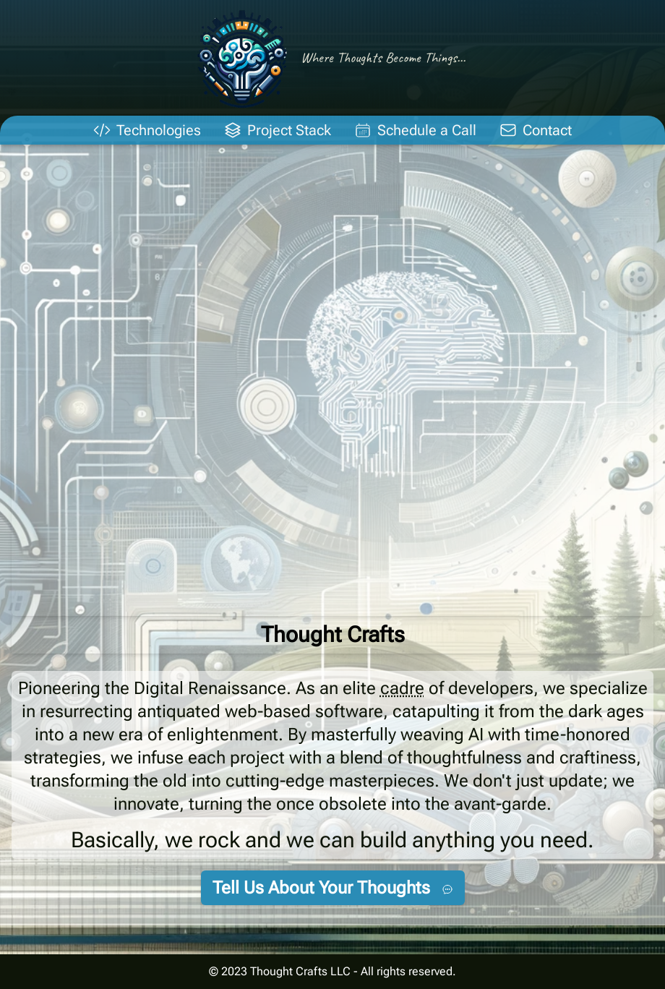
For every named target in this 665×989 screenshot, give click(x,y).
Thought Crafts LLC (300, 971)
